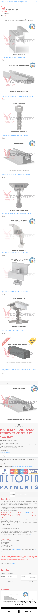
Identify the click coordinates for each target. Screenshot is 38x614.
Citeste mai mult (19, 604)
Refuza (10, 611)
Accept (19, 608)
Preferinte (28, 611)
